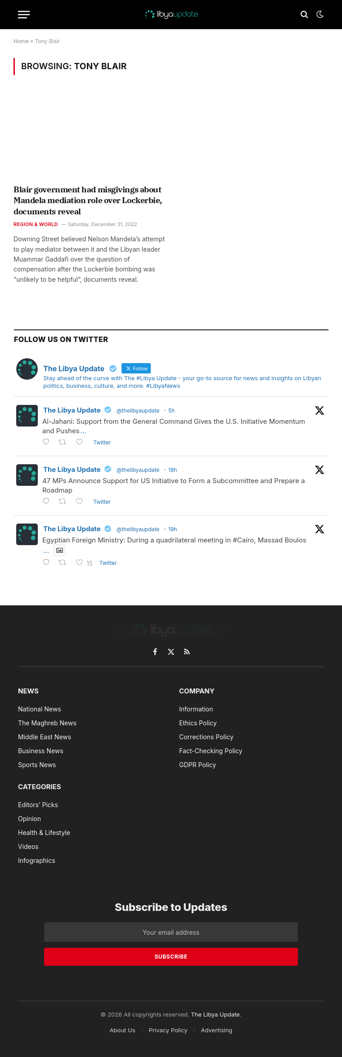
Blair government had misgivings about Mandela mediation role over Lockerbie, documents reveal (88, 200)
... (83, 430)
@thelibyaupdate (138, 410)
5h (171, 410)
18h (172, 469)
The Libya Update (72, 410)
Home (21, 41)
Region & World (36, 224)
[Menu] (24, 14)
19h (172, 529)
